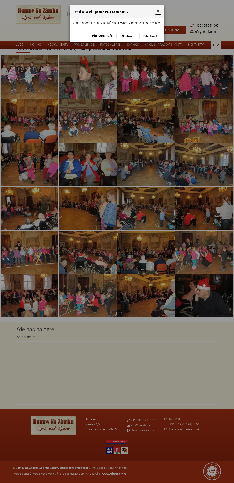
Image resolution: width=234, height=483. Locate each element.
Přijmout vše (102, 36)
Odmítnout (150, 36)
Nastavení (128, 36)
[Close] (158, 11)
